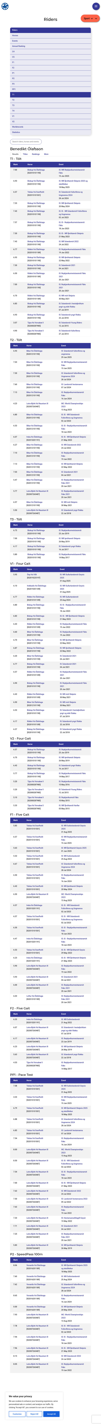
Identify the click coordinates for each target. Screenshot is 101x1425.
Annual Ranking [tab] (18, 46)
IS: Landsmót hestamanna (72, 384)
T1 (13, 95)
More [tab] (46, 154)
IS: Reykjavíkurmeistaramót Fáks (72, 249)
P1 (13, 73)
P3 (13, 84)
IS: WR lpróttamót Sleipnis (69, 538)
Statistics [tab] (16, 132)
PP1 (14, 89)
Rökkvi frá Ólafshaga (36, 249)
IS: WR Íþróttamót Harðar (69, 805)
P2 (13, 78)
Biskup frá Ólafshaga (36, 170)
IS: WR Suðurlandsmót (69, 597)
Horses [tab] (15, 35)
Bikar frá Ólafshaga (34, 351)
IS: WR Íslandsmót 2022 (69, 241)
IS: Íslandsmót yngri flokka (70, 315)
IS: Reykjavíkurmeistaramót (70, 530)
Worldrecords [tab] (17, 127)
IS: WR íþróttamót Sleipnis (69, 203)
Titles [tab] (25, 154)
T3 (13, 105)
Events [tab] (15, 41)
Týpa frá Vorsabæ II (35, 323)
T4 (13, 111)
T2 (13, 100)
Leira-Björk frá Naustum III (37, 403)
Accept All (51, 1414)
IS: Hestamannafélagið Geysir (73, 1218)
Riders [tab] (14, 30)
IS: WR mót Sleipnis (67, 296)
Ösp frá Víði (32, 575)
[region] (34, 1406)
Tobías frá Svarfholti (35, 192)
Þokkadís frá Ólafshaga (36, 586)
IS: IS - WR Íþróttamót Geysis (73, 950)
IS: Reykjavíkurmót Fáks (68, 797)
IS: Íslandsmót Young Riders (70, 323)
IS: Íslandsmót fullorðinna (69, 331)
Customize (17, 1414)
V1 (13, 116)
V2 (13, 122)
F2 (13, 68)
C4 (13, 52)
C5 (13, 57)
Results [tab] (15, 154)
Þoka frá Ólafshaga (34, 437)
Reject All (34, 1414)
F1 (13, 62)
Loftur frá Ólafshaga (35, 996)
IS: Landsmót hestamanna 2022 (74, 1199)
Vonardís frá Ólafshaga (36, 1265)
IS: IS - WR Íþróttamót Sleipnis (71, 233)
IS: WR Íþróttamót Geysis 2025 (73, 848)
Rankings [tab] (36, 154)
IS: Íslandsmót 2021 (67, 265)
